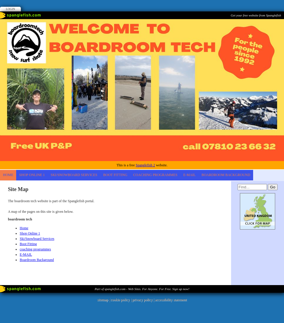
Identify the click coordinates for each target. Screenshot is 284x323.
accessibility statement (171, 300)
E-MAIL (189, 175)
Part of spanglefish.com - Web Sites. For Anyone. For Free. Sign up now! (142, 289)
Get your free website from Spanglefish (256, 15)
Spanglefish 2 (145, 165)
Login (10, 9)
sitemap (102, 300)
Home (8, 175)
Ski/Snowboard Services (74, 175)
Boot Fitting (115, 175)
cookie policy (120, 300)
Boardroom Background (225, 175)
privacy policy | (143, 300)
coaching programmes (155, 175)
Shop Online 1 (32, 175)
